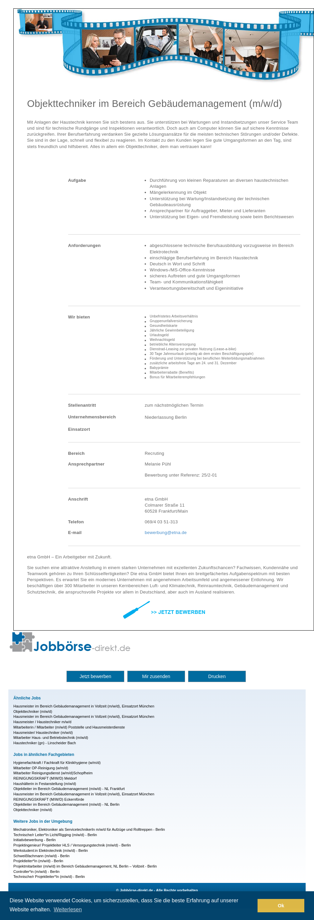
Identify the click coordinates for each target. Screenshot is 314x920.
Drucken (216, 676)
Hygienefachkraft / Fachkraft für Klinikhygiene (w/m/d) (57, 763)
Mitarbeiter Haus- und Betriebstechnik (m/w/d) (50, 738)
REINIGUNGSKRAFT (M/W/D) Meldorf (44, 778)
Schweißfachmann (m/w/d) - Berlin (41, 856)
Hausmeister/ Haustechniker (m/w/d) (43, 733)
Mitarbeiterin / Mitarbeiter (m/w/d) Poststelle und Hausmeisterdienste (69, 727)
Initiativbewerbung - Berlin (34, 840)
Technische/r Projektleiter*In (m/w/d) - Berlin (49, 877)
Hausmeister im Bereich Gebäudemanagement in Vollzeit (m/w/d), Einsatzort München (83, 706)
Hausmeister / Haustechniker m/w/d (42, 722)
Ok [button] (281, 905)
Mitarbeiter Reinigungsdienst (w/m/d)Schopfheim (53, 773)
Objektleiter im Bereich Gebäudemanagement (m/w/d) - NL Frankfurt (69, 789)
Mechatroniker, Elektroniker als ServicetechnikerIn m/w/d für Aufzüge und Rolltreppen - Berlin (89, 829)
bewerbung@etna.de (166, 532)
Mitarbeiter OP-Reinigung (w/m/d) (40, 768)
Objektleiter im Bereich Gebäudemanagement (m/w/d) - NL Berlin (66, 804)
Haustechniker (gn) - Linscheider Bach (44, 743)
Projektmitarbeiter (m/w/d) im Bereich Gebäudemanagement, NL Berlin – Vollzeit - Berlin (85, 866)
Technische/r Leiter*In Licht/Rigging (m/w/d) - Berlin (55, 835)
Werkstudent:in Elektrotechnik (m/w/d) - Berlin (50, 850)
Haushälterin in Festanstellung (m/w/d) (44, 784)
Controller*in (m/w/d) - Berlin (36, 872)
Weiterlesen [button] (68, 909)
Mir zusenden (156, 676)
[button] (250, 905)
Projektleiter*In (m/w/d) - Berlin (38, 861)
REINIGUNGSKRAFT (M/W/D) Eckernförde (48, 799)
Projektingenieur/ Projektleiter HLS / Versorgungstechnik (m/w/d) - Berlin (72, 845)
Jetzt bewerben (95, 676)
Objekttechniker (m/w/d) (32, 711)
